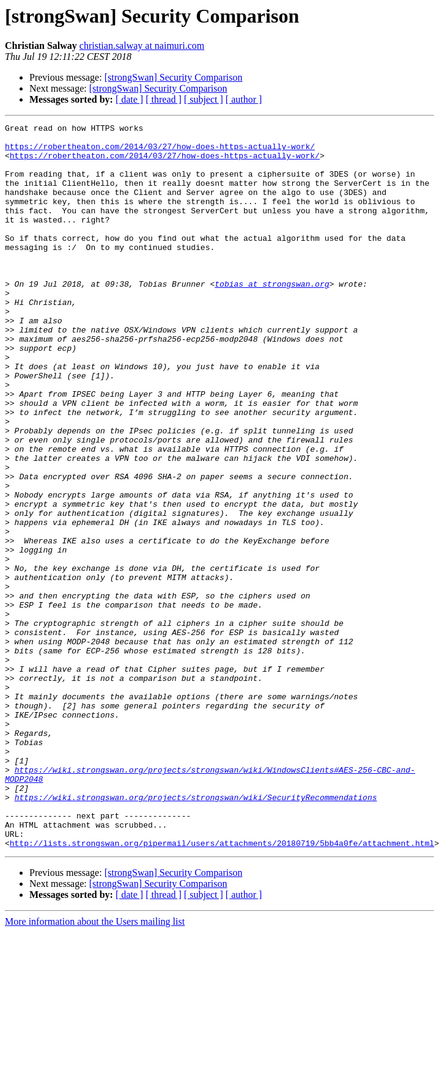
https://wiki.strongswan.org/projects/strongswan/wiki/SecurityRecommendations (196, 932)
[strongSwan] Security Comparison (174, 77)
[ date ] (129, 99)
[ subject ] (203, 99)
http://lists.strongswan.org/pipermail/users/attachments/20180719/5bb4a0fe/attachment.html (222, 987)
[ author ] (244, 99)
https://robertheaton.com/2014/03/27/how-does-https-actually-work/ (160, 151)
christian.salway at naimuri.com (141, 45)
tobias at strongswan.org (272, 316)
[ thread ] (164, 99)
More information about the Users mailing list (95, 1066)
